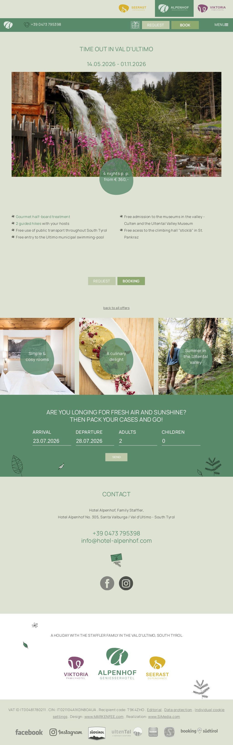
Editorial (154, 709)
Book (185, 25)
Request (155, 25)
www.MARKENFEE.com (104, 716)
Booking (131, 281)
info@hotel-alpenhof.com (116, 540)
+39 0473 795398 (116, 533)
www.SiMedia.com (164, 716)
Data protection (178, 709)
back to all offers (116, 308)
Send (116, 457)
